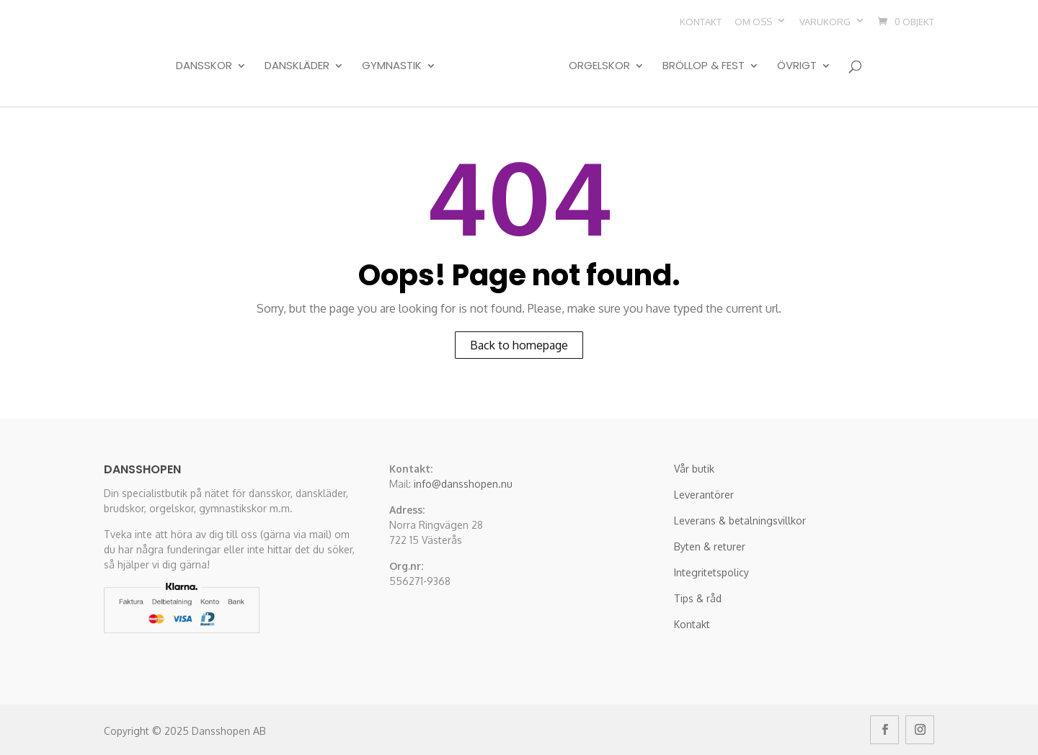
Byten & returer (709, 546)
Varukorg (825, 21)
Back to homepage (519, 345)
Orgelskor (599, 66)
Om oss (753, 21)
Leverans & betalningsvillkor (740, 520)
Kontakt (701, 21)
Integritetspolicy (711, 572)
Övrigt (797, 66)
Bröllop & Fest (703, 66)
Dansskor (204, 66)
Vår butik (694, 469)
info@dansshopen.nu (463, 484)
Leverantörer (704, 494)
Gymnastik (392, 66)
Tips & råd (698, 598)
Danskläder (297, 66)
